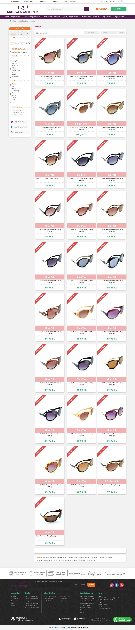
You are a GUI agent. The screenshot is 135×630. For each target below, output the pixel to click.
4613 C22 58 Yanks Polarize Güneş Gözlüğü (50, 486)
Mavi (12, 99)
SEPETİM (119, 9)
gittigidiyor (91, 560)
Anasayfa (13, 596)
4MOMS (13, 63)
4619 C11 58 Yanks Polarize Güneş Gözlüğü (50, 435)
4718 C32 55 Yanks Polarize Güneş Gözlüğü (112, 128)
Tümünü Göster (16, 115)
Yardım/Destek (29, 1)
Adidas (13, 68)
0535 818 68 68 (42, 1)
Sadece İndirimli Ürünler (18, 52)
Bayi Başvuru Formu (31, 605)
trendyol (82, 560)
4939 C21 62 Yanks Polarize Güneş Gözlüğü (50, 77)
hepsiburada (65, 560)
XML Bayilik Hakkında (31, 603)
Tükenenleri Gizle (16, 110)
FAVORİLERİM (102, 9)
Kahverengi (14, 90)
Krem (12, 93)
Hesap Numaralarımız (31, 596)
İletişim (13, 605)
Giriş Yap (105, 1)
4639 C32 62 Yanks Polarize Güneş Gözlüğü (50, 333)
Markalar (96, 17)
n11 (56, 560)
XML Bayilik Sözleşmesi (32, 607)
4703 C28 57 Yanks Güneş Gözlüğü (47, 179)
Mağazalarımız (119, 17)
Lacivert (13, 97)
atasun (110, 557)
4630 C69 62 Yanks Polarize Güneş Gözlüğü (112, 333)
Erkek (75, 585)
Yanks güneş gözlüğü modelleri (79, 557)
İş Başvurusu (29, 601)
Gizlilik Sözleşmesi (49, 601)
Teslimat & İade (48, 598)
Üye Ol (113, 1)
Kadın (82, 585)
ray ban (102, 557)
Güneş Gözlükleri (85, 605)
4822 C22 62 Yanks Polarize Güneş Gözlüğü (81, 77)
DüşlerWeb (55, 627)
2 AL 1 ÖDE (14, 61)
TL (121, 1)
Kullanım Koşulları (65, 596)
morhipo (74, 560)
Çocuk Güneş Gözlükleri (71, 17)
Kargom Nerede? (16, 1)
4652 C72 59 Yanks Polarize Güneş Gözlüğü (81, 230)
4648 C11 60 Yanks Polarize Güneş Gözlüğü (50, 281)
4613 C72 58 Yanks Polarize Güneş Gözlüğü (112, 435)
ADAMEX (14, 66)
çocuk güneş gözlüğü (45, 560)
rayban (94, 557)
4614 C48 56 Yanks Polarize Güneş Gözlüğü (81, 435)
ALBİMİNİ (14, 72)
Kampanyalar (14, 601)
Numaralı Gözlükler (85, 607)
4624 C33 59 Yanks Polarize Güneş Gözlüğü (112, 384)
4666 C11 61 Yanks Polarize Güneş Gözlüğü (81, 179)
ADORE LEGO (15, 70)
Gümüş (13, 88)
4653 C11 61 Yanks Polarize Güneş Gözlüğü (50, 230)
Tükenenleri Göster (17, 112)
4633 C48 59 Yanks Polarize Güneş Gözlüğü (81, 333)
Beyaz (13, 84)
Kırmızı (13, 95)
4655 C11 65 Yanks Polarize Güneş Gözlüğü (112, 179)
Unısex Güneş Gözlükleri (51, 17)
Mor (12, 102)
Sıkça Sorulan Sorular (50, 596)
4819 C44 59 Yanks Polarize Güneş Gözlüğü (50, 128)
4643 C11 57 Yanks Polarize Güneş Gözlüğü (112, 281)
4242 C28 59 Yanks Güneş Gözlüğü (109, 485)
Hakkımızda (14, 598)
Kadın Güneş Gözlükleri (13, 17)
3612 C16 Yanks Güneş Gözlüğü (46, 536)
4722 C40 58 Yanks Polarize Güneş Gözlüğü (81, 128)
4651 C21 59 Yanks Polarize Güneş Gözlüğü (112, 230)
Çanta (82, 612)
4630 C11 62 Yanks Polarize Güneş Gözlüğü (81, 384)
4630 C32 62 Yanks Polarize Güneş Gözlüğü (50, 384)
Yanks (33, 21)
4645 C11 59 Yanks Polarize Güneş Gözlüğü (81, 281)
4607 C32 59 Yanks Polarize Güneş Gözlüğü (81, 486)
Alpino (13, 75)
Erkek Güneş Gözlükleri (32, 17)
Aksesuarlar (86, 17)
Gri (12, 86)
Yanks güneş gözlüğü (59, 557)
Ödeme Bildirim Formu (31, 598)
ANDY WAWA (15, 77)
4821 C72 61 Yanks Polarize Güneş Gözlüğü (112, 77)
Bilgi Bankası (106, 17)
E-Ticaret (67, 627)
